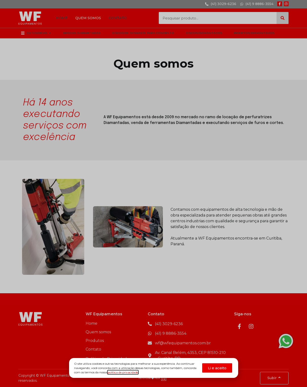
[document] (153, 193)
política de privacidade (123, 372)
